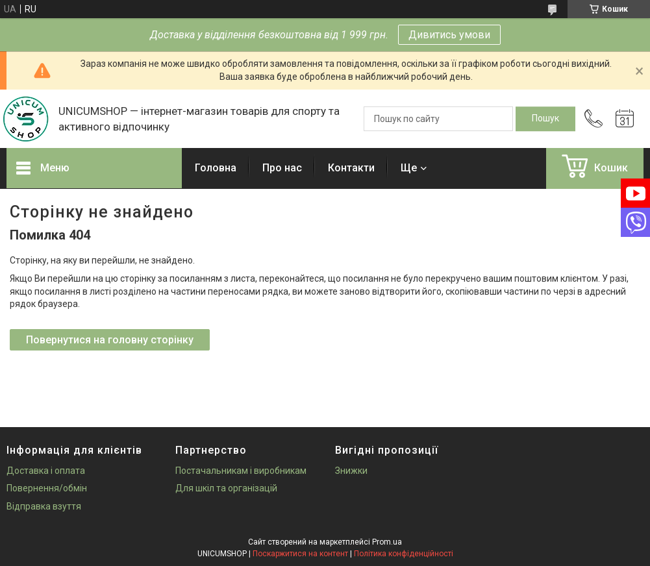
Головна (215, 168)
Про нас (282, 168)
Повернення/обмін (46, 488)
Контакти (351, 168)
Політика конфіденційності (403, 553)
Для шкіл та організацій (226, 488)
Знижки (351, 470)
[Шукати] (545, 118)
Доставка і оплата (45, 470)
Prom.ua (387, 542)
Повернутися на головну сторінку (110, 340)
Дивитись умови (449, 35)
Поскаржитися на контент (300, 553)
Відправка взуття (43, 506)
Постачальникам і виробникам (240, 470)
